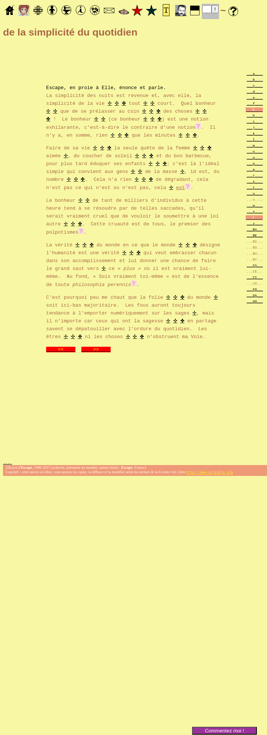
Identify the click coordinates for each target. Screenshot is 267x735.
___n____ (255, 151)
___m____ (255, 145)
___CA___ (255, 265)
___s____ (255, 181)
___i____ (255, 121)
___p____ (255, 163)
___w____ (255, 205)
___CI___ (255, 277)
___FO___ (255, 289)
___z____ (255, 223)
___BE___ (255, 235)
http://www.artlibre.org (209, 471)
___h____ (255, 115)
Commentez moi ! (224, 731)
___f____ (255, 103)
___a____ (255, 73)
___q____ (255, 169)
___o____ (255, 157)
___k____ (255, 133)
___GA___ (255, 295)
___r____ (255, 175)
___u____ (255, 193)
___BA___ (255, 229)
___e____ (255, 97)
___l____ (255, 139)
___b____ (255, 79)
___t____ (255, 187)
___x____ (255, 211)
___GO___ (255, 301)
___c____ (255, 85)
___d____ (255, 91)
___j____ (255, 127)
